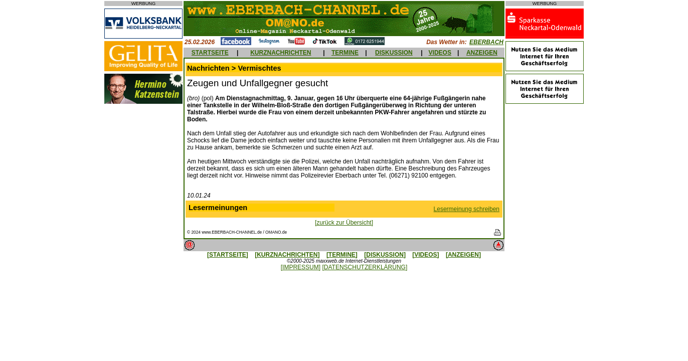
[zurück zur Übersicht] (344, 222)
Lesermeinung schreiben (466, 209)
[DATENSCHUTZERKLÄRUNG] (364, 267)
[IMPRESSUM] (300, 267)
